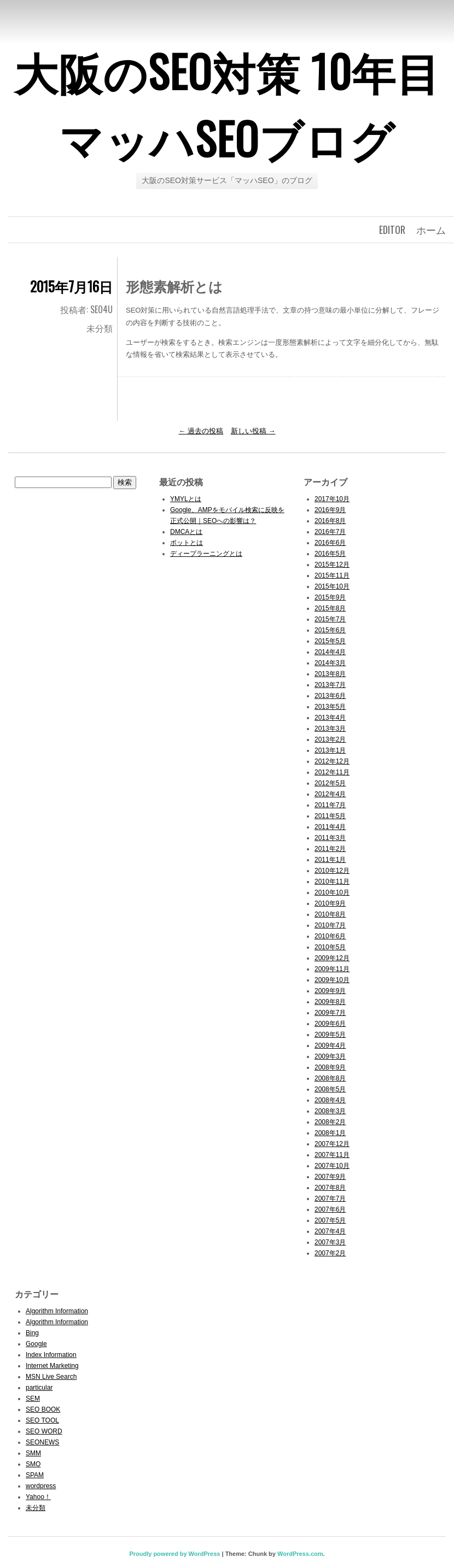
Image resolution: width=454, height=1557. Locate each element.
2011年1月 (330, 859)
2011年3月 (330, 838)
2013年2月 (330, 739)
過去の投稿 (201, 431)
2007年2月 (330, 1253)
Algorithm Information (57, 1311)
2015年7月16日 (71, 286)
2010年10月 (332, 892)
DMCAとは (186, 532)
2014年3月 (330, 663)
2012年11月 (332, 772)
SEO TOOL (42, 1420)
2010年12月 (332, 870)
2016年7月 (330, 532)
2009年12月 (332, 958)
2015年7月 (330, 619)
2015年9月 (330, 597)
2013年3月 (330, 728)
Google (36, 1344)
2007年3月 (330, 1242)
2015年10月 (332, 586)
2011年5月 (330, 816)
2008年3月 (330, 1111)
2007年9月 (330, 1176)
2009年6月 (330, 1023)
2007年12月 (332, 1144)
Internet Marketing (52, 1366)
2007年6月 (330, 1209)
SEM (33, 1398)
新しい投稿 (253, 431)
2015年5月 (330, 641)
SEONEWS (42, 1442)
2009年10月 (332, 980)
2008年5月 (330, 1089)
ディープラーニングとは (206, 553)
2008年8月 (330, 1078)
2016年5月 (330, 553)
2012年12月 (332, 761)
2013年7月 (330, 685)
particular (39, 1387)
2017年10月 (332, 499)
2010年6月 (330, 936)
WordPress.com (300, 1553)
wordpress (41, 1486)
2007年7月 (330, 1198)
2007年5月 (330, 1220)
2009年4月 (330, 1045)
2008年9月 (330, 1067)
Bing (32, 1333)
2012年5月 (330, 783)
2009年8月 (330, 1002)
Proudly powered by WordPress (174, 1553)
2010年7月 (330, 925)
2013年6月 (330, 696)
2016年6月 (330, 543)
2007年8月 (330, 1187)
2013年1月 (330, 750)
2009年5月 (330, 1034)
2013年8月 (330, 674)
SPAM (35, 1475)
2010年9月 (330, 903)
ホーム (431, 229)
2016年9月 (330, 510)
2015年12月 (332, 564)
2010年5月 (330, 947)
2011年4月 (330, 827)
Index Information (51, 1355)
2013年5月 (330, 706)
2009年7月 (330, 1013)
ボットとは (186, 543)
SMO (33, 1464)
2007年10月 (332, 1166)
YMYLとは (185, 499)
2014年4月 (330, 652)
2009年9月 (330, 991)
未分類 (99, 327)
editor (392, 229)
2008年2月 (330, 1122)
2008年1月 (330, 1133)
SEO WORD (44, 1431)
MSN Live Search (51, 1376)
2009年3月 (330, 1056)
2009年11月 (332, 969)
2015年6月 (330, 630)
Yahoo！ (38, 1497)
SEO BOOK (43, 1409)
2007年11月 (332, 1155)
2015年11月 (332, 575)
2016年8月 (330, 521)
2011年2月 (330, 849)
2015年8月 (330, 608)
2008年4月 (330, 1100)
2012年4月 (330, 794)
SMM (33, 1453)
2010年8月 (330, 914)
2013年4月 (330, 717)
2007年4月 (330, 1231)
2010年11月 (332, 881)
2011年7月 (330, 805)
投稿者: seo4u (86, 309)
